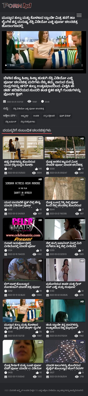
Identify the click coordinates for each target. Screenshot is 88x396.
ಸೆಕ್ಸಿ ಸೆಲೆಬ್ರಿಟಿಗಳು (28, 121)
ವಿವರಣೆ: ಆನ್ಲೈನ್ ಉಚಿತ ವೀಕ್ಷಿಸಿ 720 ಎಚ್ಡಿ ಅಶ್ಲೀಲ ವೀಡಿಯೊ (32, 390)
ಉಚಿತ (36, 116)
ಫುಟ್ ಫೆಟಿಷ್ (65, 116)
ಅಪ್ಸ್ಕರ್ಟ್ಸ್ (25, 116)
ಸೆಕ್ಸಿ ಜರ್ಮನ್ (10, 121)
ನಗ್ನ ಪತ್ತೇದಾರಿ (49, 116)
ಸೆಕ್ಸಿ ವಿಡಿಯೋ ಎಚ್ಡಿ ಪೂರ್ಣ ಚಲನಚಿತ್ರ (28, 108)
